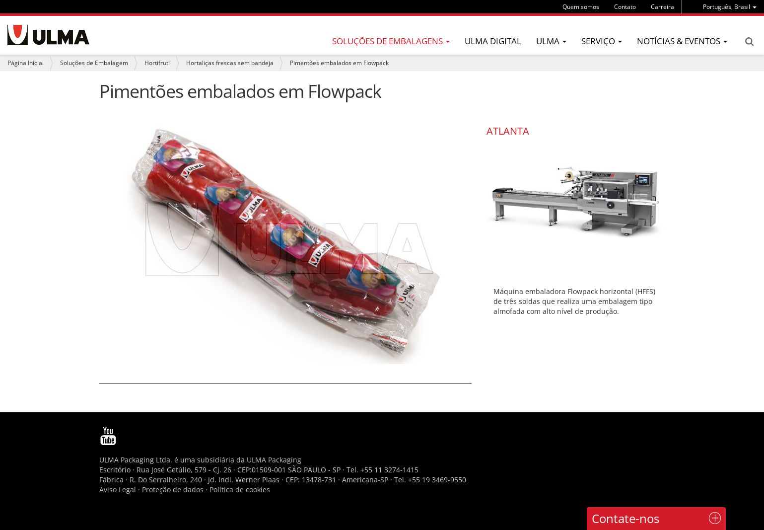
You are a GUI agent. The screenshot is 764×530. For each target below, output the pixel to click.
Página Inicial (25, 63)
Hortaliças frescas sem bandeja (230, 63)
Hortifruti (157, 63)
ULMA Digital (493, 41)
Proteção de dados (174, 489)
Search (749, 41)
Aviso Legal (117, 489)
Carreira (662, 6)
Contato (625, 6)
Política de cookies (240, 489)
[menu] (730, 6)
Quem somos (580, 6)
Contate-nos (625, 518)
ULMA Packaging (274, 459)
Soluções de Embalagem (94, 63)
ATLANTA (507, 131)
